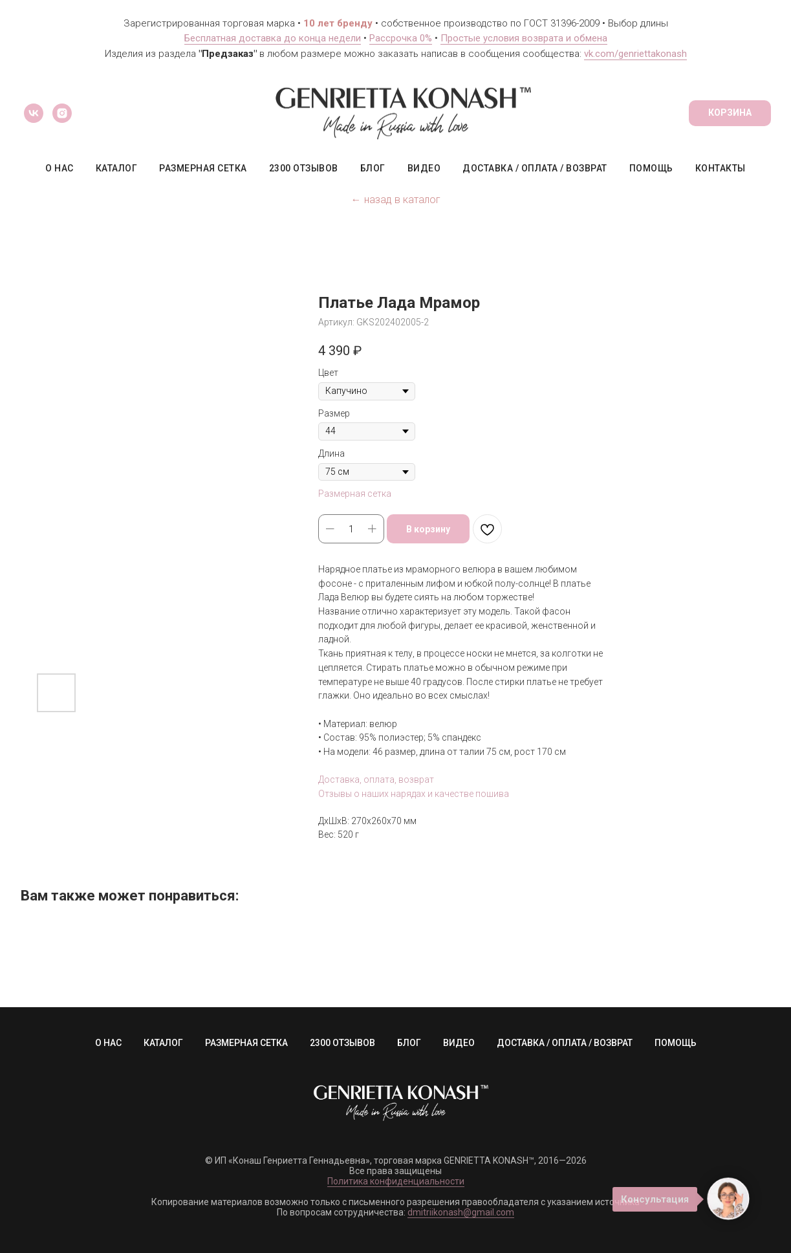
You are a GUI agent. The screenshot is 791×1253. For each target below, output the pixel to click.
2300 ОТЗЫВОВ (303, 168)
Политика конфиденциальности (395, 1181)
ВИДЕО (424, 168)
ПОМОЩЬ (651, 168)
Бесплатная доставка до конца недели (272, 38)
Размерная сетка (354, 493)
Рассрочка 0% (400, 38)
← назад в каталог (395, 199)
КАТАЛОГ (117, 168)
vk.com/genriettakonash (635, 54)
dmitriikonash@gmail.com (460, 1212)
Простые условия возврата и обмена (523, 38)
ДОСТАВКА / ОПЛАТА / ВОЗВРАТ (534, 168)
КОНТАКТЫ (720, 168)
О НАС (59, 168)
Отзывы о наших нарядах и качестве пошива (413, 794)
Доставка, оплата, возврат (376, 779)
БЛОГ (372, 168)
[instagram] (62, 113)
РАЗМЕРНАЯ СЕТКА (203, 168)
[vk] (33, 113)
